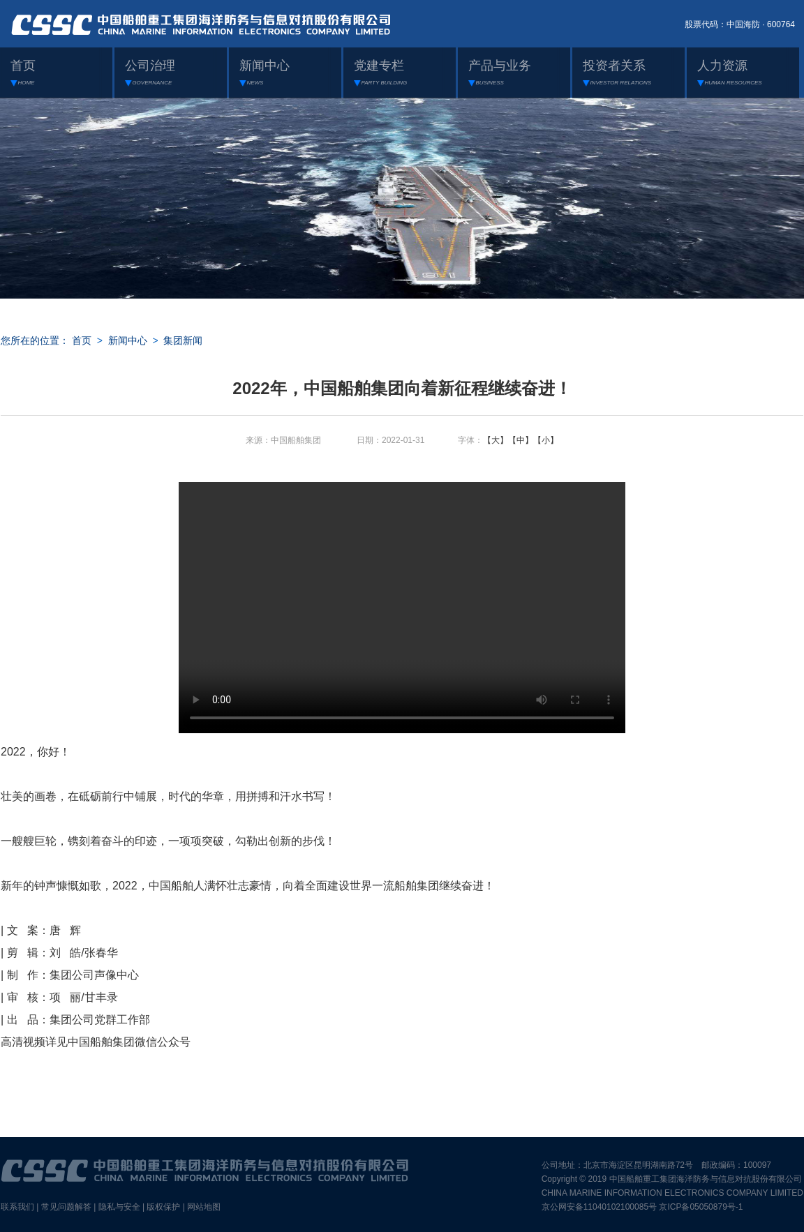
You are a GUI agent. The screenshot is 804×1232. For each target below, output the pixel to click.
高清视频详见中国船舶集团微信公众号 (96, 1042)
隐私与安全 (119, 1207)
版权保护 (163, 1207)
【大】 (495, 440)
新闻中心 (127, 340)
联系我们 (17, 1207)
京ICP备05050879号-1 (701, 1207)
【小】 (545, 440)
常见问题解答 (66, 1207)
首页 (81, 340)
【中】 (520, 440)
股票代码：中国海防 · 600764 (740, 24)
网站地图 (204, 1207)
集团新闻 (182, 340)
